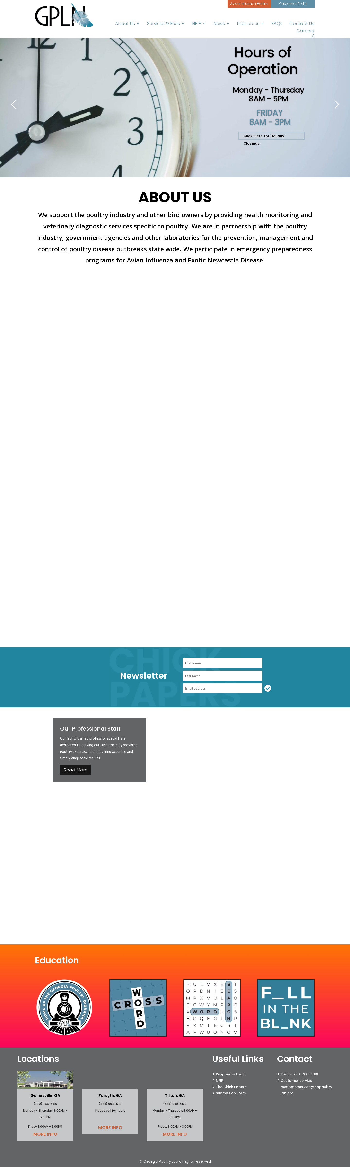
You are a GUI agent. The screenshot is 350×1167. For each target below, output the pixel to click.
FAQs (278, 24)
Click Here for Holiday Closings (264, 137)
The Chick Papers (231, 1086)
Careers (305, 31)
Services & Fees (165, 24)
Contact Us (302, 24)
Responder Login (230, 1074)
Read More (76, 770)
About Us (127, 24)
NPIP (198, 24)
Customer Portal (293, 3)
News (220, 24)
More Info (45, 1134)
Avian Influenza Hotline (249, 3)
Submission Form (231, 1093)
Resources (249, 24)
